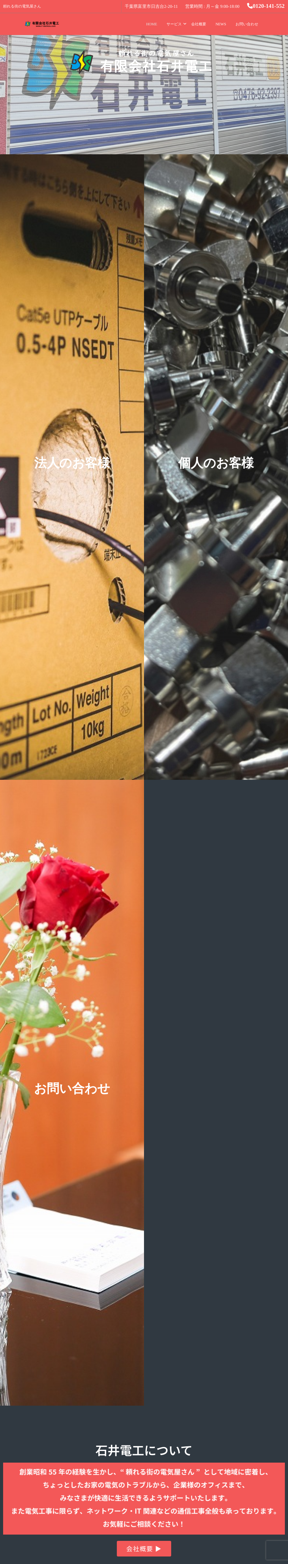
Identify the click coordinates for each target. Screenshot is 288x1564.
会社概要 (198, 24)
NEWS (221, 24)
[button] (144, 1548)
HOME (151, 24)
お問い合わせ (247, 24)
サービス (174, 24)
